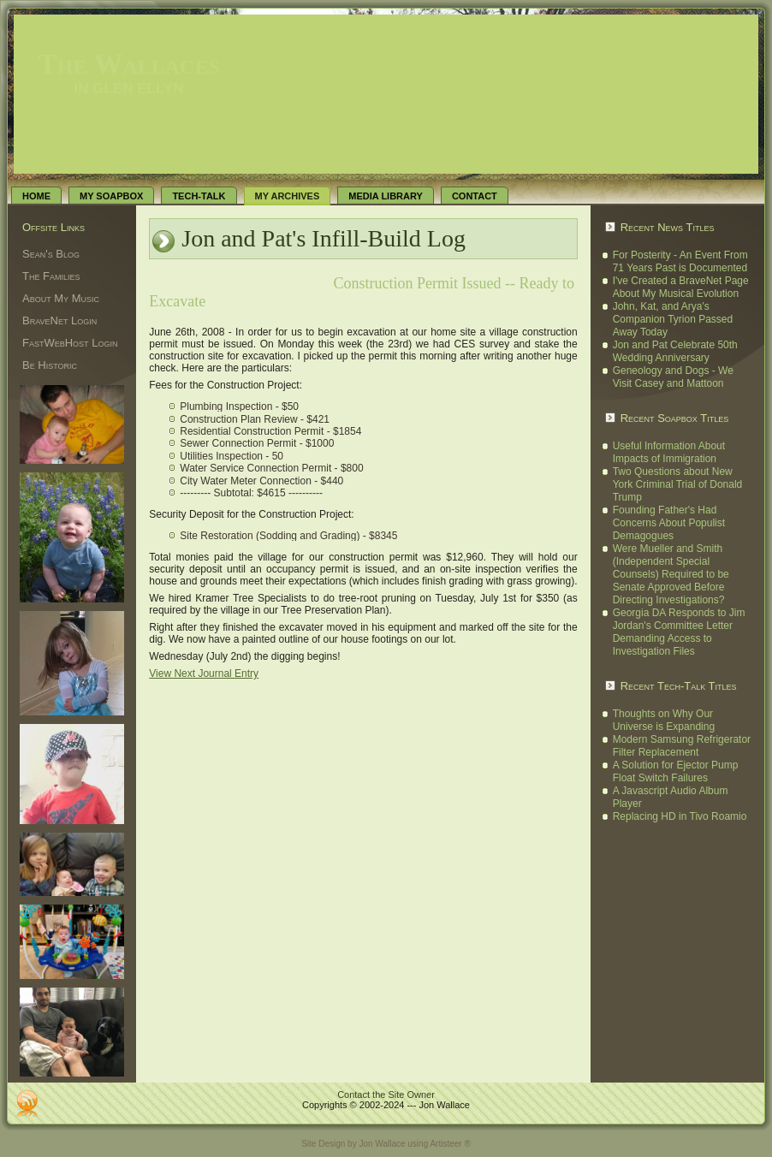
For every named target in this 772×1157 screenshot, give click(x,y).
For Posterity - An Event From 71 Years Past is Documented (680, 261)
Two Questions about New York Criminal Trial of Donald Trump (678, 484)
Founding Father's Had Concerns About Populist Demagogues (669, 523)
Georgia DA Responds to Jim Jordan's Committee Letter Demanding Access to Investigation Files (679, 632)
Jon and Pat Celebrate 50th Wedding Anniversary (675, 351)
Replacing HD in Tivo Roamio (680, 816)
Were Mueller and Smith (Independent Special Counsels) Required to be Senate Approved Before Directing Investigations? (671, 574)
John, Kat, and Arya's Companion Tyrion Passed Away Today (673, 319)
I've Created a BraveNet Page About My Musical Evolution (681, 287)
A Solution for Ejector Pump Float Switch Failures (676, 771)
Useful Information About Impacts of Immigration (669, 452)
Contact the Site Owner (386, 1094)
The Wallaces (129, 64)
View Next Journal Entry (203, 673)
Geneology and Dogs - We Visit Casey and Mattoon (673, 377)
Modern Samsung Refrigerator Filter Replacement (682, 745)
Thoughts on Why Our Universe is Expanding (664, 720)
